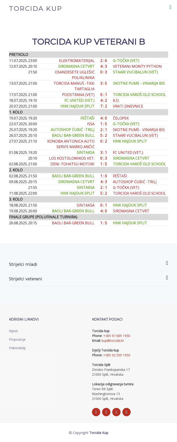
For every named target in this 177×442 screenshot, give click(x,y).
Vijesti (13, 331)
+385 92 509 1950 (116, 355)
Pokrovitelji (17, 348)
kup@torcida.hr (113, 340)
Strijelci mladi (88, 263)
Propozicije (17, 339)
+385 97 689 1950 (116, 336)
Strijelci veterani (88, 278)
